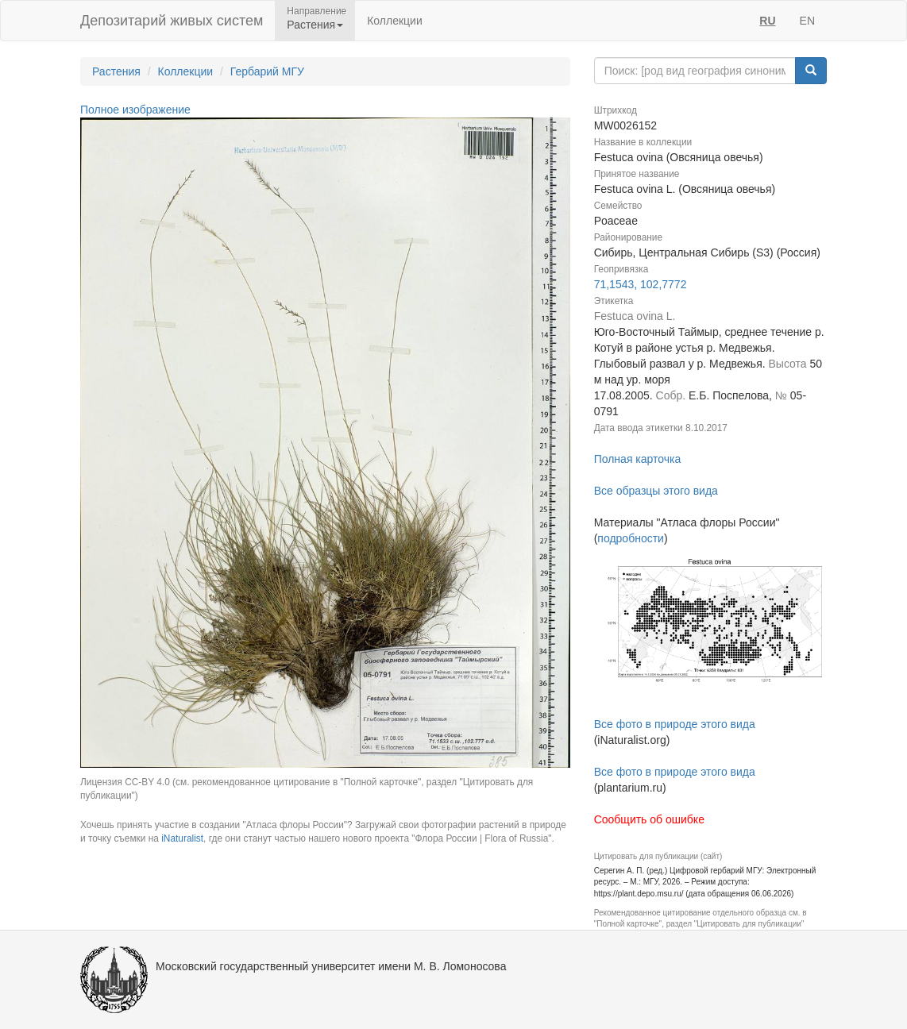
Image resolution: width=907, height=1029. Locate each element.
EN (807, 20)
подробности (630, 538)
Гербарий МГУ (267, 71)
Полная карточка (637, 459)
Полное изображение (135, 109)
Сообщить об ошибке (649, 819)
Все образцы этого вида (656, 490)
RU (767, 20)
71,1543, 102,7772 (640, 284)
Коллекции (395, 20)
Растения (116, 71)
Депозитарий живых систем (171, 21)
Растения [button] (315, 24)
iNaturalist (182, 838)
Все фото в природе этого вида (674, 724)
